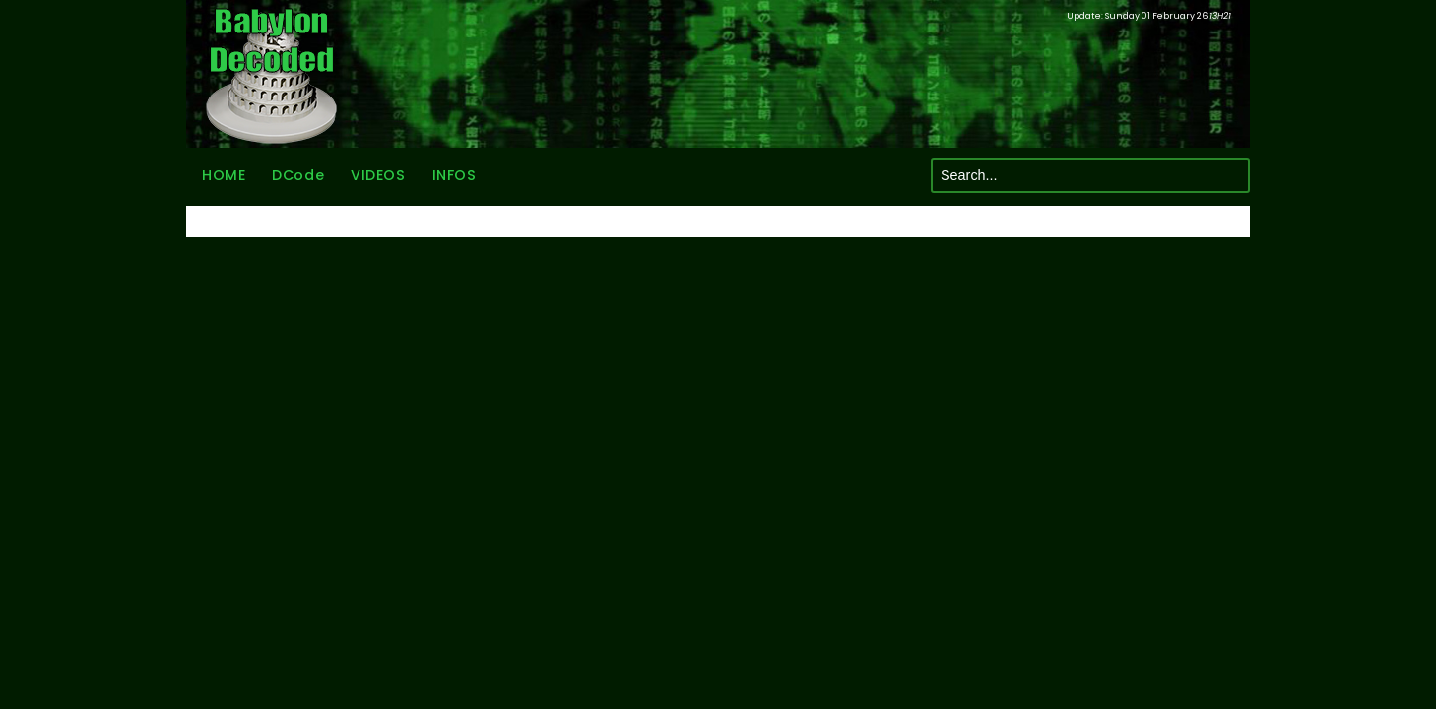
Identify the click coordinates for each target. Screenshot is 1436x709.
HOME (223, 175)
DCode (298, 175)
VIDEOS (378, 175)
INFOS (454, 175)
